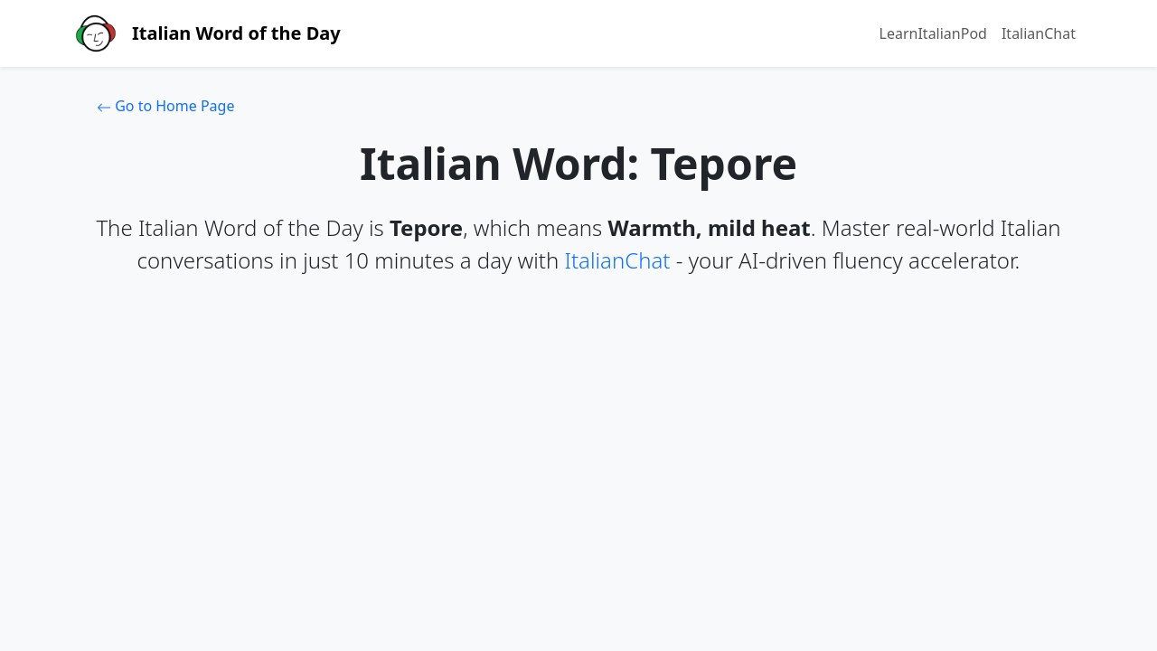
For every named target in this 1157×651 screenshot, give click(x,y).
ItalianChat (1039, 33)
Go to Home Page (165, 106)
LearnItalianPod (933, 33)
